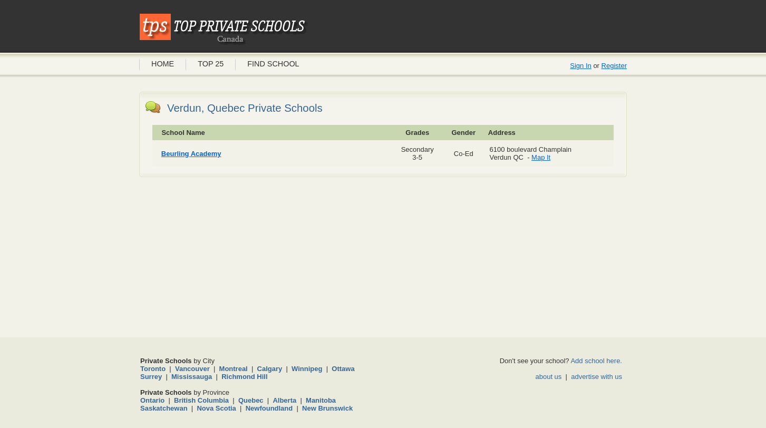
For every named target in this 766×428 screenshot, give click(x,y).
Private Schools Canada (223, 29)
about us (548, 377)
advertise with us (596, 377)
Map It (540, 157)
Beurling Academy (191, 154)
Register (614, 66)
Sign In (580, 66)
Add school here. (596, 361)
